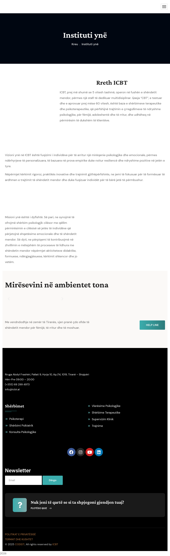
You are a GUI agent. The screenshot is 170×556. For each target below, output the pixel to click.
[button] (9, 299)
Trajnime (97, 426)
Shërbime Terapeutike (106, 412)
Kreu (75, 44)
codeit (19, 544)
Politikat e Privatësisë (20, 534)
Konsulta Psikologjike (22, 432)
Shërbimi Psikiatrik (21, 425)
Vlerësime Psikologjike (106, 406)
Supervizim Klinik (103, 419)
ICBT (55, 544)
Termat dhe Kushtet (19, 539)
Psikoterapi (16, 419)
